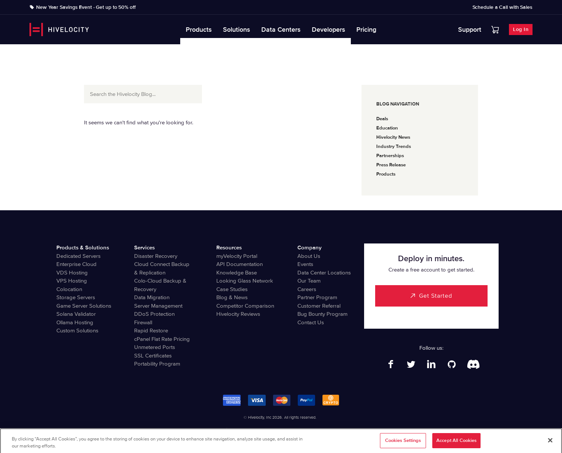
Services (144, 247)
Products (199, 29)
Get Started (435, 296)
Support (469, 29)
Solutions (236, 29)
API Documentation (239, 264)
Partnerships (390, 156)
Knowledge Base (236, 272)
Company (309, 247)
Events (305, 264)
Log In (520, 29)
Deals (382, 119)
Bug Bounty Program (322, 314)
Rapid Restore (151, 330)
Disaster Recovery (155, 256)
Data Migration (152, 297)
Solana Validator (76, 314)
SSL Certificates (153, 355)
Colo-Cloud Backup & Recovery (160, 285)
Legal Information (216, 430)
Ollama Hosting (74, 322)
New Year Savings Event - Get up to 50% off (86, 7)
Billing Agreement (325, 430)
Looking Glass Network (244, 280)
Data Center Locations (324, 272)
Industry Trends (393, 146)
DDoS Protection (154, 314)
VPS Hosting (71, 280)
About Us (308, 256)
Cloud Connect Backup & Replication (161, 268)
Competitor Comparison (245, 305)
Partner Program (317, 297)
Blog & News (232, 297)
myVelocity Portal (236, 256)
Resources (229, 247)
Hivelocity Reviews (238, 314)
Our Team (309, 280)
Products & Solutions (82, 247)
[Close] (550, 443)
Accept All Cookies (456, 444)
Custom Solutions (77, 330)
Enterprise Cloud (76, 264)
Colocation (69, 289)
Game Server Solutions (83, 305)
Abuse (354, 430)
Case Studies (232, 289)
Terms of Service (287, 430)
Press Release (391, 165)
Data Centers (281, 29)
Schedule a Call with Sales (502, 7)
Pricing (366, 29)
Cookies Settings (403, 444)
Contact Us (310, 322)
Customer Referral (319, 305)
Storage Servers (75, 297)
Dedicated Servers (78, 256)
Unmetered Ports (154, 347)
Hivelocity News (393, 137)
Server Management (158, 305)
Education (387, 128)
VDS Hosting (72, 272)
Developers (328, 29)
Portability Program (157, 363)
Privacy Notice (252, 430)
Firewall (143, 322)
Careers (306, 289)
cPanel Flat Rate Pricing (162, 339)
